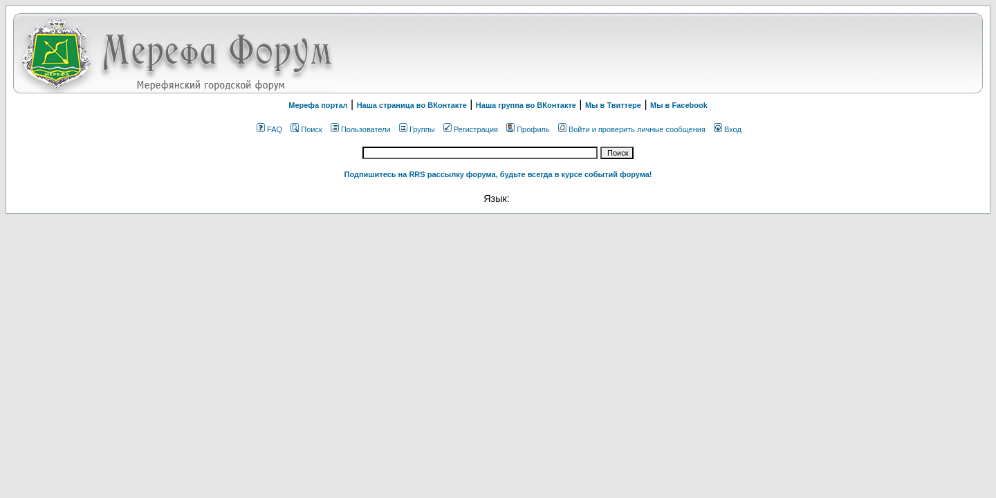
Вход (727, 129)
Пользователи (361, 129)
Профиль (528, 129)
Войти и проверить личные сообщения (632, 129)
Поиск (306, 129)
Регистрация (470, 129)
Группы (417, 129)
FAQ (269, 129)
